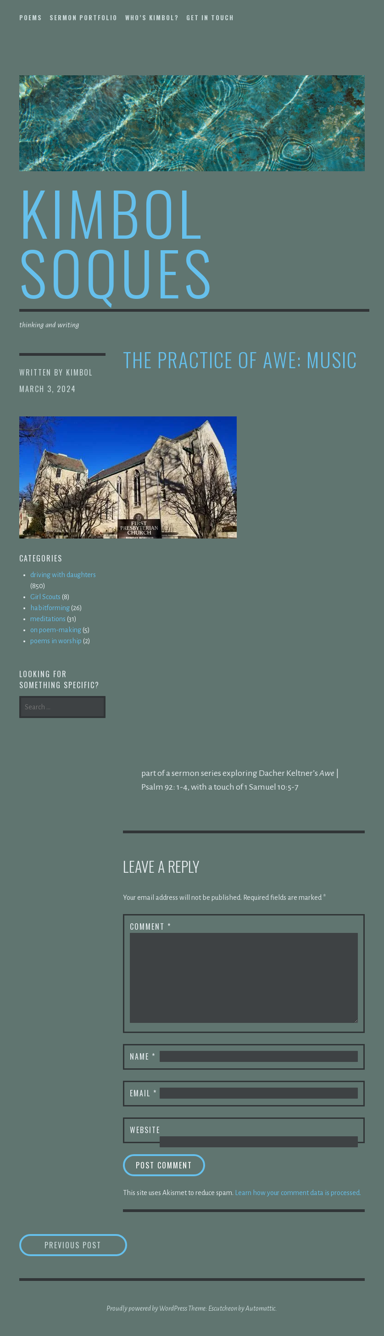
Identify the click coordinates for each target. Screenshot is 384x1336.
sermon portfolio (83, 17)
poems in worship (56, 641)
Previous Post (86, 1245)
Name (143, 1056)
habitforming (50, 608)
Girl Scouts (45, 597)
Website (145, 1129)
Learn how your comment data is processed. (298, 1192)
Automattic (260, 1308)
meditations (48, 619)
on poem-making (55, 630)
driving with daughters (63, 574)
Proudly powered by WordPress (146, 1308)
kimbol (79, 372)
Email (143, 1093)
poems (30, 17)
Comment (150, 926)
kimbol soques (117, 242)
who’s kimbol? (152, 17)
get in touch (210, 17)
